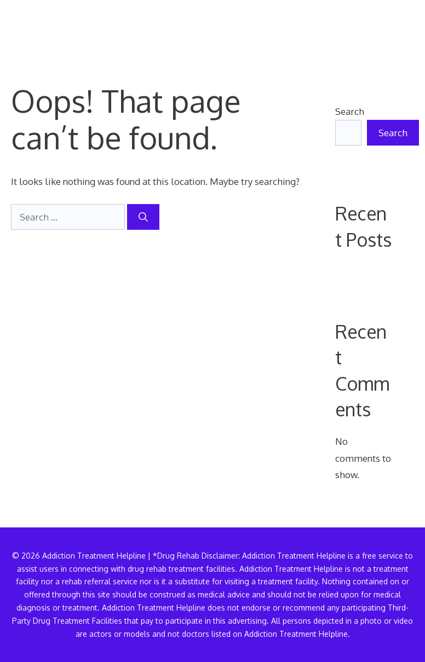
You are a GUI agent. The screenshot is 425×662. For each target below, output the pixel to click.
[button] (396, 30)
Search (349, 111)
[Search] (143, 217)
